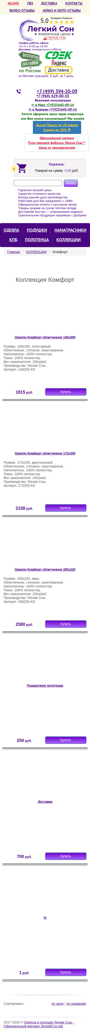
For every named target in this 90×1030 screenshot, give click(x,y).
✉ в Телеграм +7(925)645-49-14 (53, 109)
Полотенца (37, 240)
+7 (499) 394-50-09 (57, 91)
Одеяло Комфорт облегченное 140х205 (45, 337)
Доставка (45, 802)
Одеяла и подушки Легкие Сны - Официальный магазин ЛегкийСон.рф (39, 1024)
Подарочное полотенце (45, 685)
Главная (13, 252)
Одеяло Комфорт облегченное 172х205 (45, 453)
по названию (76, 1004)
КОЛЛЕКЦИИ (68, 240)
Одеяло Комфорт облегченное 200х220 (45, 569)
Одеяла (11, 230)
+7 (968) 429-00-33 (52, 95)
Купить (65, 392)
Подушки (37, 230)
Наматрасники (70, 230)
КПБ (13, 240)
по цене (58, 1004)
